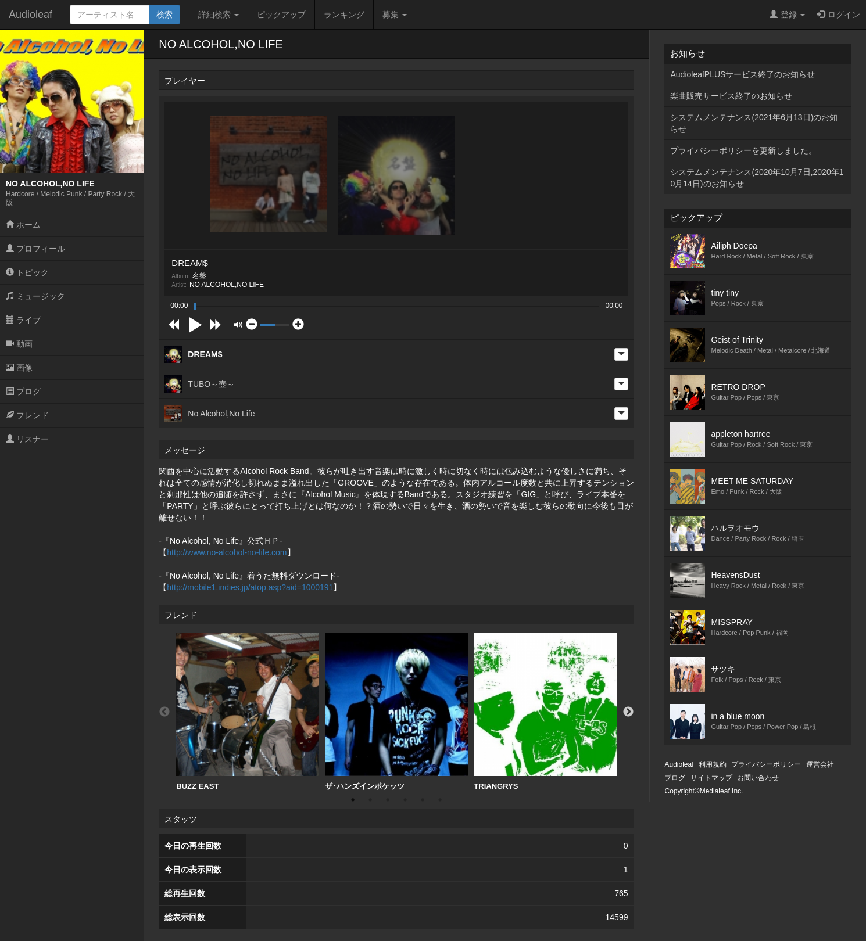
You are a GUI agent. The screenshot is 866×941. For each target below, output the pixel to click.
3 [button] (387, 800)
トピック (27, 272)
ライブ (23, 320)
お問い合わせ (758, 778)
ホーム (23, 224)
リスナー (27, 439)
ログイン (838, 14)
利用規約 (713, 764)
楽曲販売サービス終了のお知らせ (731, 95)
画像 (19, 367)
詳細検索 (218, 14)
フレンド (27, 415)
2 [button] (370, 800)
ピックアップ (281, 14)
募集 (394, 14)
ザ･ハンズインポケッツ (396, 712)
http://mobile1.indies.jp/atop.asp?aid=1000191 (250, 587)
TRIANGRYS (545, 712)
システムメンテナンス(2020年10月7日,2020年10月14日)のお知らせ (756, 177)
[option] (247, 712)
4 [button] (405, 800)
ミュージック (35, 296)
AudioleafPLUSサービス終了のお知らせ (742, 74)
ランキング (344, 14)
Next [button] (628, 712)
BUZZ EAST (247, 712)
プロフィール (35, 248)
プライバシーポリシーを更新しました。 (743, 150)
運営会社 (820, 764)
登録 (787, 14)
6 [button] (440, 800)
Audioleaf (30, 14)
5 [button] (422, 800)
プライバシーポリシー (766, 764)
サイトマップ (711, 778)
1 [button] (353, 800)
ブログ (23, 391)
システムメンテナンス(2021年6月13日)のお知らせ (754, 123)
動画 (19, 344)
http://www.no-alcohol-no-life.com (227, 552)
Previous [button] (164, 712)
